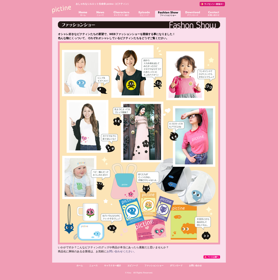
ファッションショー (154, 265)
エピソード (132, 265)
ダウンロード (176, 265)
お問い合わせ (195, 265)
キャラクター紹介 (112, 265)
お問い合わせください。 (121, 251)
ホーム (79, 265)
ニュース (93, 265)
